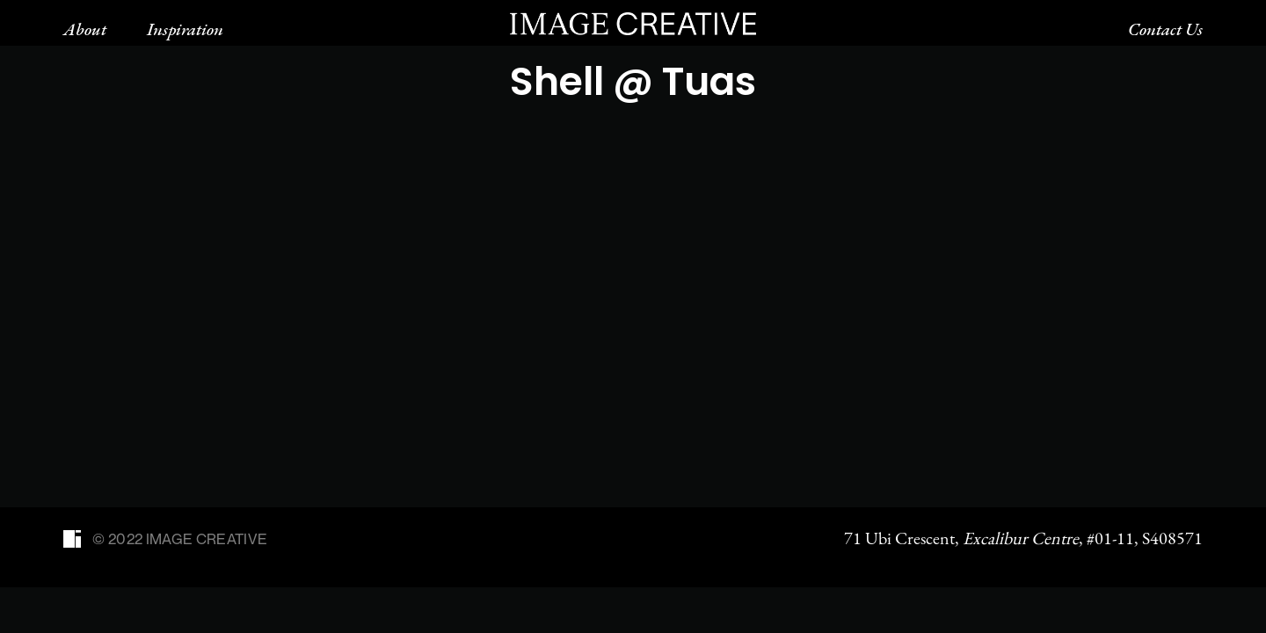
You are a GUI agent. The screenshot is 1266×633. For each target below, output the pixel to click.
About (84, 29)
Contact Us (1165, 29)
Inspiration (185, 29)
